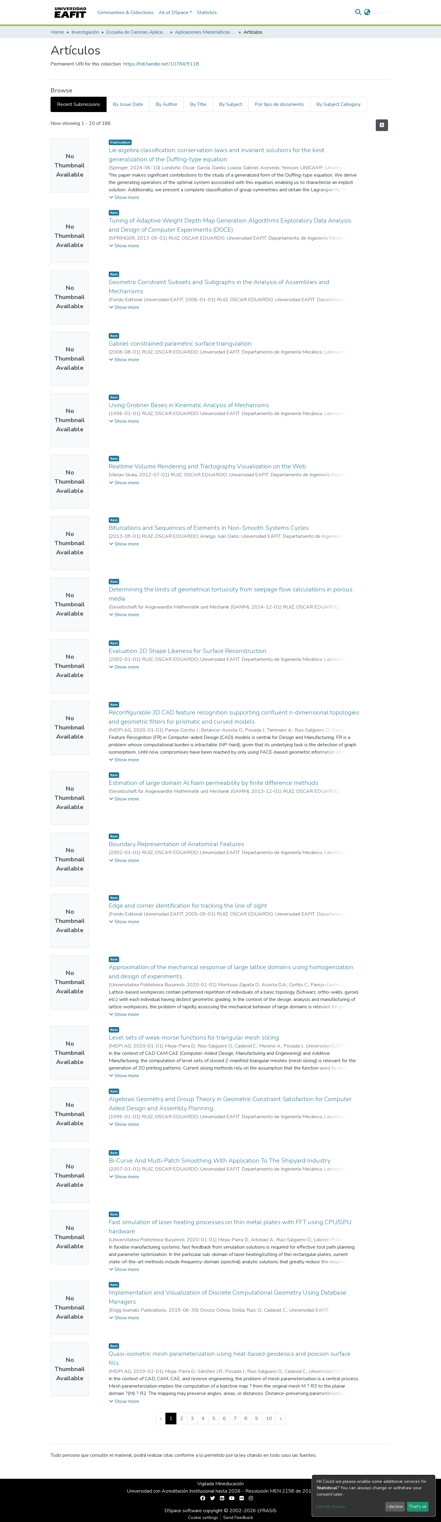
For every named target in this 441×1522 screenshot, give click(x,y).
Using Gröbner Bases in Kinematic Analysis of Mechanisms (189, 405)
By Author (166, 104)
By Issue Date (128, 104)
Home (57, 32)
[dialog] (373, 1495)
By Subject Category (338, 104)
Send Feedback (238, 1517)
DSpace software (183, 1510)
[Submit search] (358, 12)
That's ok (418, 1506)
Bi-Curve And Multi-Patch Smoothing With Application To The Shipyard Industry (219, 1160)
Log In (379, 12)
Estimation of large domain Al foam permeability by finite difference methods (213, 783)
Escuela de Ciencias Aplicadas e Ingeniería (137, 32)
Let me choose (331, 1506)
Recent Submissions (78, 104)
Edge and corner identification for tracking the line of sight (188, 906)
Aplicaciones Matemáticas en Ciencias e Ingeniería (205, 32)
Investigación (85, 32)
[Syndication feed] (382, 125)
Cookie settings (203, 1517)
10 (269, 1418)
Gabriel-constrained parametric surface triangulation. (180, 343)
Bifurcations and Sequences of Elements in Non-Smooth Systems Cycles (209, 528)
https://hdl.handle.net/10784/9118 (161, 64)
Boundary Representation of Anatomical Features (176, 844)
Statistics (207, 12)
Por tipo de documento (279, 104)
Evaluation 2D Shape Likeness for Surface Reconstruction (187, 651)
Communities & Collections (125, 12)
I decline (395, 1506)
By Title (198, 104)
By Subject (230, 104)
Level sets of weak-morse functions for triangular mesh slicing (194, 1037)
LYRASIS (267, 1510)
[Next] (281, 1418)
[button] (367, 12)
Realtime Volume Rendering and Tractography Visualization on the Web (207, 466)
